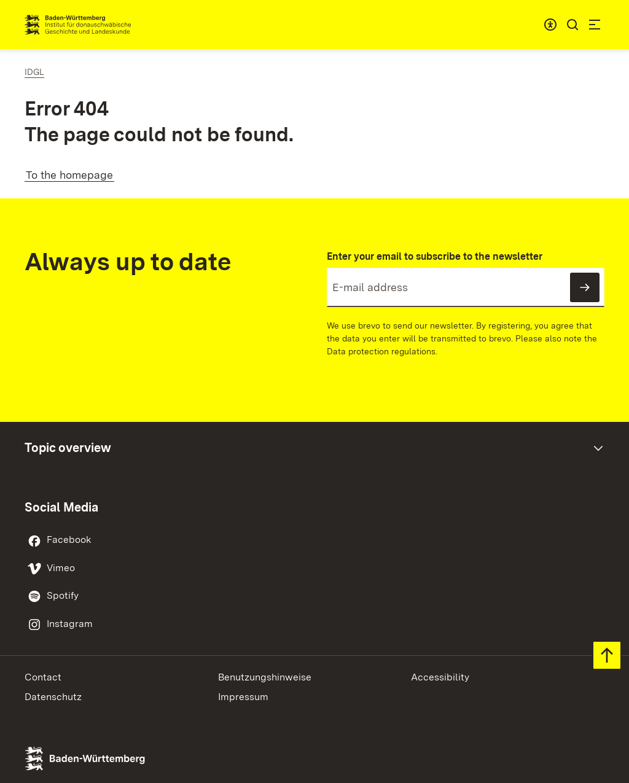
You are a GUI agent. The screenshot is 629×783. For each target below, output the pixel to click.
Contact (43, 677)
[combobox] (550, 24)
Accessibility (440, 677)
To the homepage (69, 174)
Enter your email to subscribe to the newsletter (434, 256)
